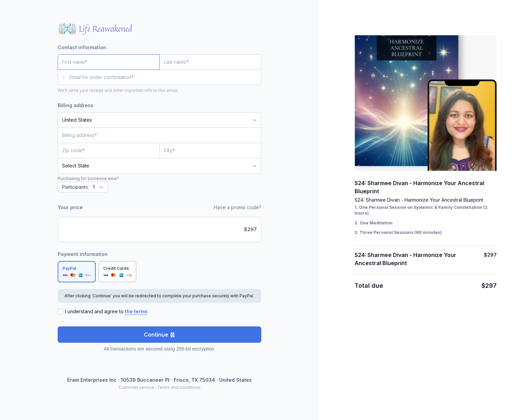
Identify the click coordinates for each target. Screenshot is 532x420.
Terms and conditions (179, 387)
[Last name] (210, 62)
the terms (136, 311)
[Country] (159, 120)
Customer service (136, 387)
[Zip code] (108, 150)
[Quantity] (83, 187)
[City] (210, 150)
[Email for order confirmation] (165, 77)
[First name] (108, 62)
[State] (159, 165)
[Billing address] (155, 135)
